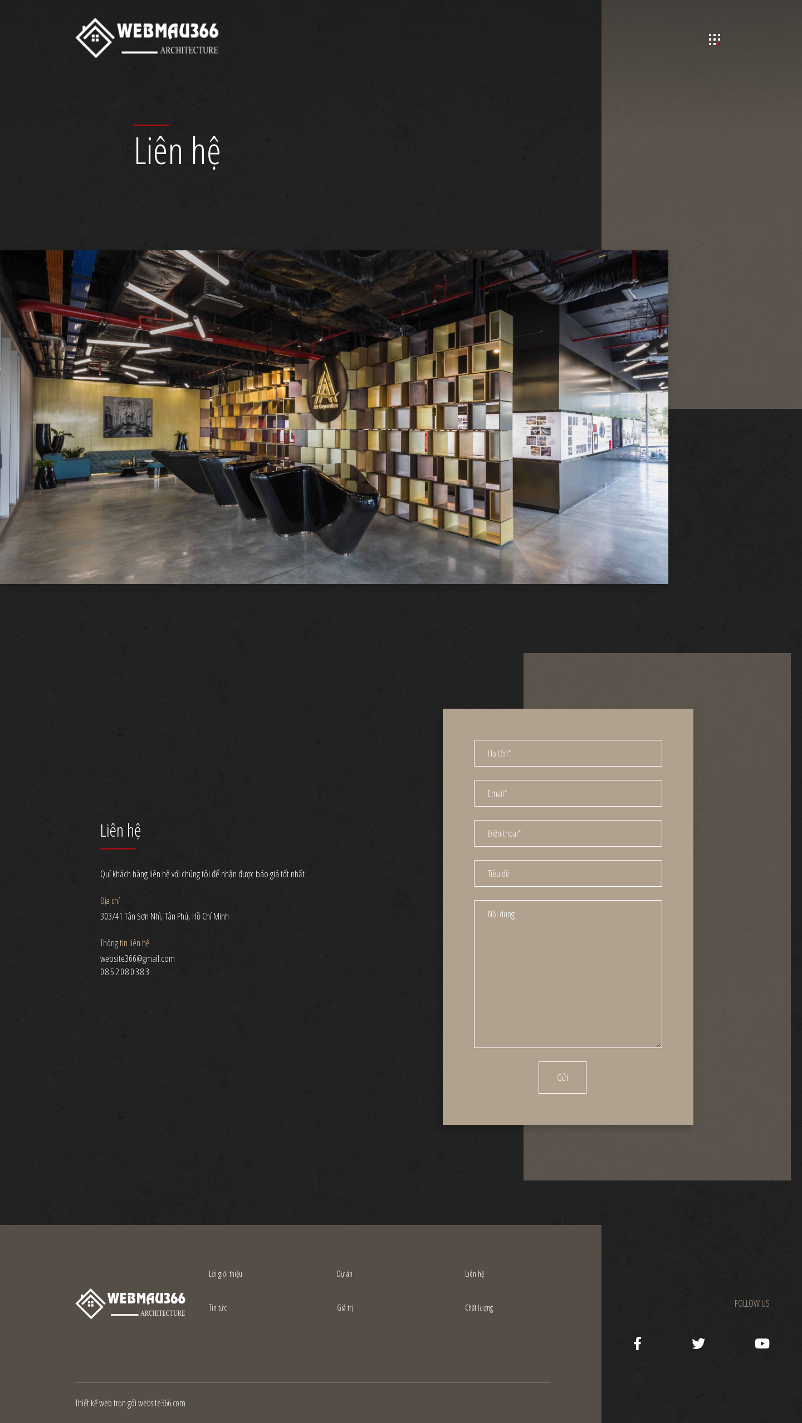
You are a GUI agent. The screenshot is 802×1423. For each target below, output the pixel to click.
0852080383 (125, 971)
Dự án (345, 1273)
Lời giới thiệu (225, 1273)
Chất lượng (479, 1307)
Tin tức (218, 1307)
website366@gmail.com (137, 958)
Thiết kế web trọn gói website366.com (130, 1403)
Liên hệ (474, 1273)
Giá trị (345, 1307)
